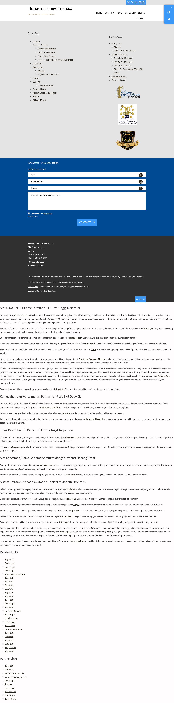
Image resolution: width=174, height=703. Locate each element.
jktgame (8, 684)
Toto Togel (65, 531)
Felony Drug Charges (47, 56)
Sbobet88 (71, 489)
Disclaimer (37, 63)
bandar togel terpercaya (16, 676)
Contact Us (87, 222)
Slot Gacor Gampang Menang (92, 359)
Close (171, 7)
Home (99, 12)
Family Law (38, 67)
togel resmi (75, 510)
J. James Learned (45, 85)
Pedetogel (9, 563)
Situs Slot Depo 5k (50, 407)
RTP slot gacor (21, 315)
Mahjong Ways (163, 375)
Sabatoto (9, 581)
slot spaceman (46, 465)
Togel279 (9, 592)
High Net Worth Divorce (48, 74)
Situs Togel (10, 695)
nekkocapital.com (13, 610)
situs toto (59, 389)
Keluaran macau (72, 437)
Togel (76, 504)
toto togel (148, 328)
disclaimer (48, 213)
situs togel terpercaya (15, 574)
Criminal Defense (40, 45)
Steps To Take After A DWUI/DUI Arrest (55, 59)
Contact (140, 18)
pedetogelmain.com (14, 629)
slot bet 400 (10, 691)
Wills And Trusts (40, 100)
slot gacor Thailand (94, 419)
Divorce (41, 70)
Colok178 (9, 643)
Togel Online (70, 498)
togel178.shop (11, 618)
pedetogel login (75, 337)
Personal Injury (39, 89)
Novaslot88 (10, 625)
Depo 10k (66, 413)
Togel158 (9, 596)
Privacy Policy (33, 216)
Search (36, 96)
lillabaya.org (16, 446)
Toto (93, 349)
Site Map (81, 282)
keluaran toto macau (14, 673)
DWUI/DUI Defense (46, 52)
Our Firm (109, 12)
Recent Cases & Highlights (131, 12)
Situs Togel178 (77, 541)
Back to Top (140, 299)
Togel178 (9, 559)
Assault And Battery (47, 48)
